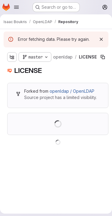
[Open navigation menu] (16, 7)
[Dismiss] (101, 39)
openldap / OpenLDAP (72, 91)
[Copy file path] (103, 57)
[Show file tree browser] (12, 57)
